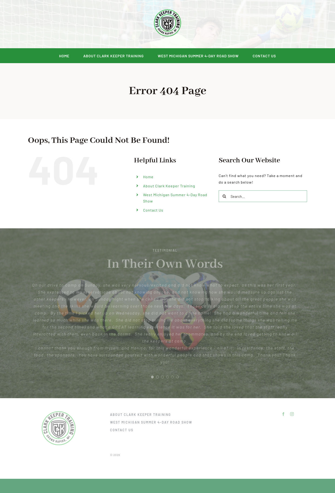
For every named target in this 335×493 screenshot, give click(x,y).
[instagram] (68, 24)
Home (148, 177)
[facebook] (59, 24)
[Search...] (263, 196)
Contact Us (153, 210)
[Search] (224, 196)
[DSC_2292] (167, 9)
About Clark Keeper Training (169, 186)
